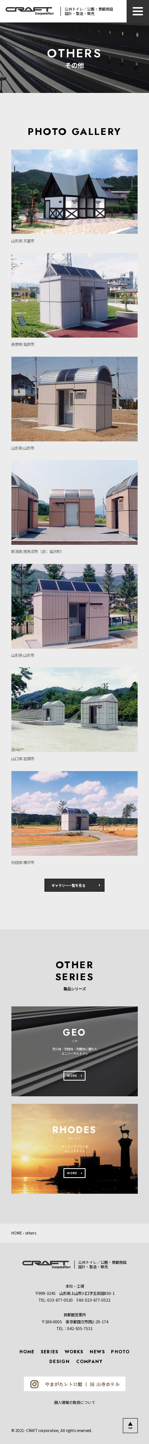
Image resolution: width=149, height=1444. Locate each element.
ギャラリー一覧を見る (68, 885)
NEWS (97, 1351)
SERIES (49, 1351)
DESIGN (59, 1361)
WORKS (74, 1351)
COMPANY (89, 1361)
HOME (16, 1233)
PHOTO (120, 1351)
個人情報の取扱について (74, 1402)
